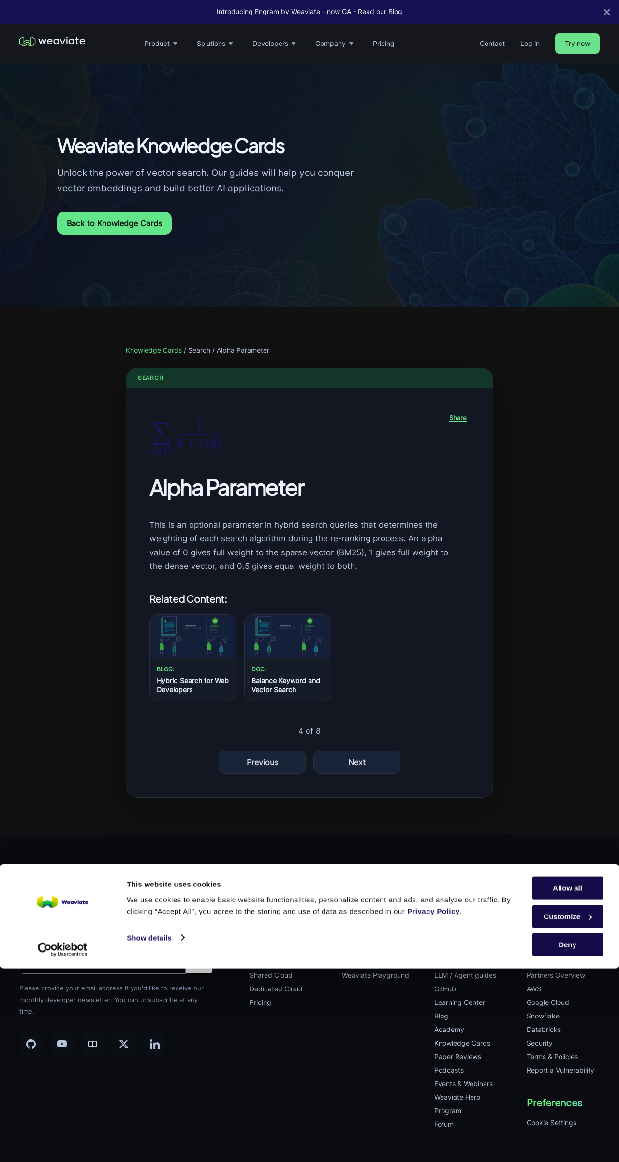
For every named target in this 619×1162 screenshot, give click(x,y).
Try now (577, 43)
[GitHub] (459, 43)
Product (161, 43)
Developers (274, 43)
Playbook (541, 934)
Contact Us (544, 962)
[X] (123, 1044)
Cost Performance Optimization (370, 941)
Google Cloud (548, 1002)
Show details (149, 1131)
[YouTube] (62, 1044)
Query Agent (270, 921)
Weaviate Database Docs (465, 901)
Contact (492, 43)
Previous (262, 762)
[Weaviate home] (52, 43)
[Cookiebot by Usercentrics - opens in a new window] (62, 1143)
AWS (534, 989)
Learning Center (459, 1002)
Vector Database (276, 894)
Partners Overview (556, 975)
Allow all (567, 1081)
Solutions (215, 43)
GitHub (445, 989)
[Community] (92, 1044)
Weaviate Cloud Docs (467, 921)
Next (357, 762)
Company (334, 43)
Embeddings (269, 907)
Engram (262, 948)
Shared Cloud (271, 975)
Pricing (384, 43)
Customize (568, 1110)
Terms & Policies (552, 1056)
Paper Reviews (457, 1056)
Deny (567, 1138)
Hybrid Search (364, 907)
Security (540, 1043)
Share (458, 417)
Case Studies (362, 962)
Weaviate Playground (375, 975)
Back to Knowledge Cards (114, 223)
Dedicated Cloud (276, 989)
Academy (449, 1029)
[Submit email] (199, 960)
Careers (539, 907)
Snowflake (543, 1016)
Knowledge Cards (154, 350)
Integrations (268, 934)
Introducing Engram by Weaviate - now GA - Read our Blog (309, 11)
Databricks (544, 1029)
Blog (441, 1016)
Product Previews (277, 962)
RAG (348, 894)
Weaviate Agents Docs (469, 962)
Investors (541, 948)
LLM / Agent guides (465, 975)
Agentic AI (358, 921)
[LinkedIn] (154, 1044)
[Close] (607, 12)
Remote (539, 921)
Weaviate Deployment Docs (468, 941)
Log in (530, 43)
